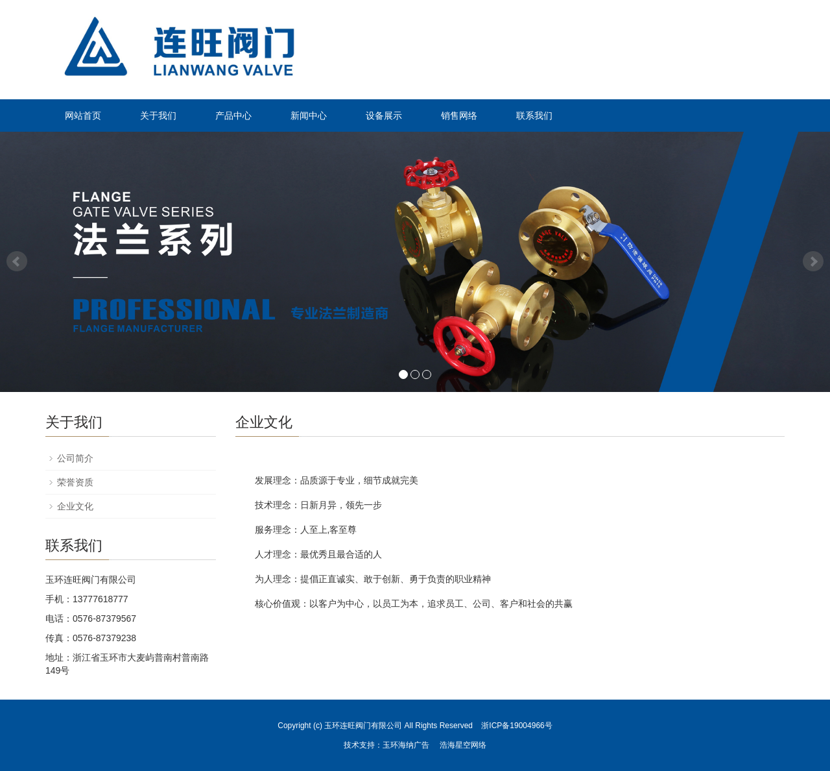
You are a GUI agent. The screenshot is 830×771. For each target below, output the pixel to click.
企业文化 (75, 506)
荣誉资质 (75, 482)
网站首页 (83, 115)
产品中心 (233, 115)
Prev (16, 261)
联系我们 (534, 115)
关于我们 (158, 115)
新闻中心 (308, 115)
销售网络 (459, 115)
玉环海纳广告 (406, 745)
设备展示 (384, 115)
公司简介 (75, 458)
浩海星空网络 (463, 745)
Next (813, 261)
